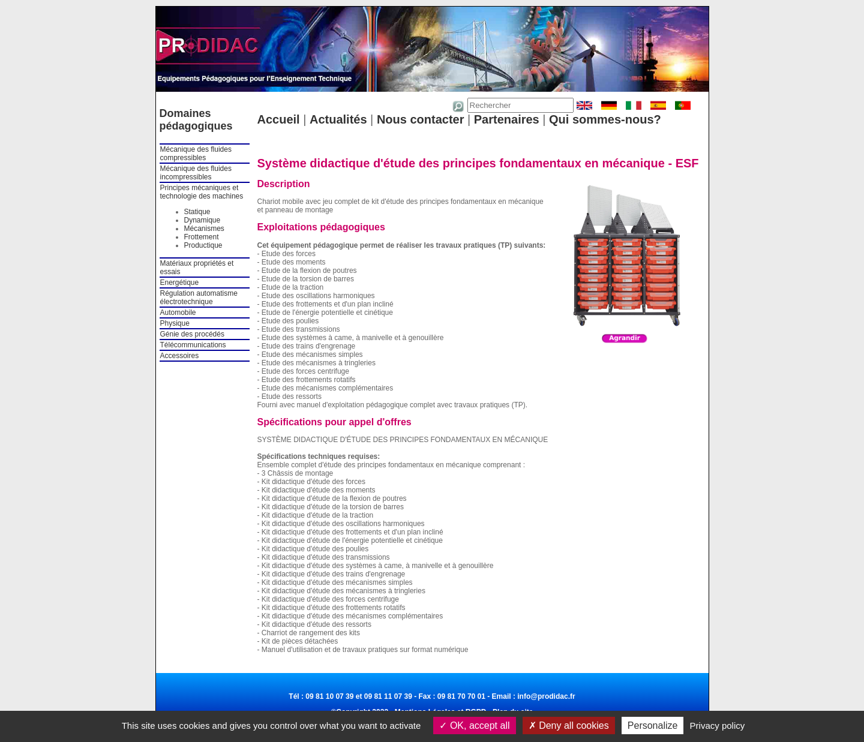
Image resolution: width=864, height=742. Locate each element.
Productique (203, 245)
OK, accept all (474, 725)
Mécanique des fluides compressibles (196, 153)
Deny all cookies (569, 725)
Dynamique (202, 220)
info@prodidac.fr (546, 696)
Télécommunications (193, 345)
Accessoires (179, 356)
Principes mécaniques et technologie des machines (202, 192)
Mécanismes (204, 228)
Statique (197, 212)
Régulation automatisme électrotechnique (199, 297)
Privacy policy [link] (717, 725)
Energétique (179, 282)
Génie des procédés (192, 334)
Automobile (178, 312)
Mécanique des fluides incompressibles (196, 172)
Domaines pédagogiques (196, 119)
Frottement (201, 237)
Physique (175, 323)
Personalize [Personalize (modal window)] (653, 725)
